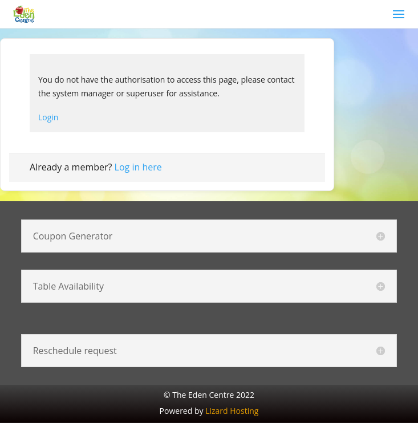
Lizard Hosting (231, 410)
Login (48, 117)
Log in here (138, 167)
